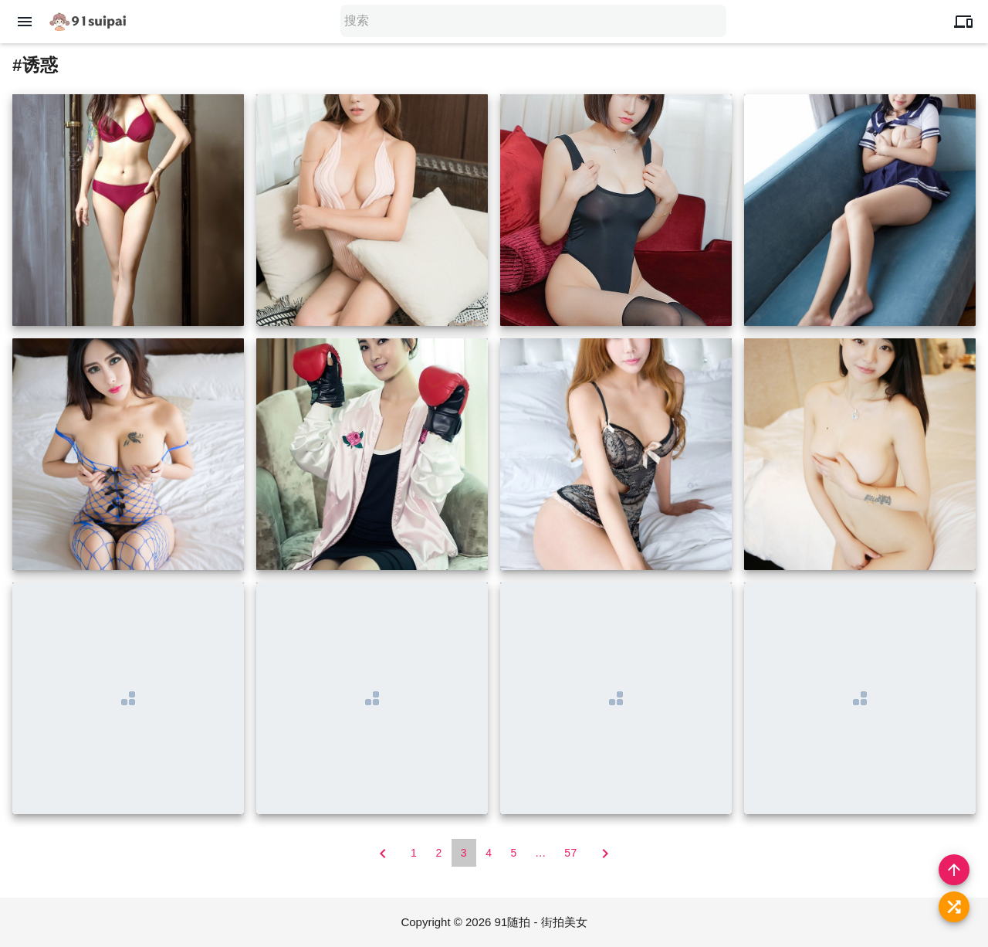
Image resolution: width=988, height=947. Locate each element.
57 (570, 853)
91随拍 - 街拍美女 (541, 921)
